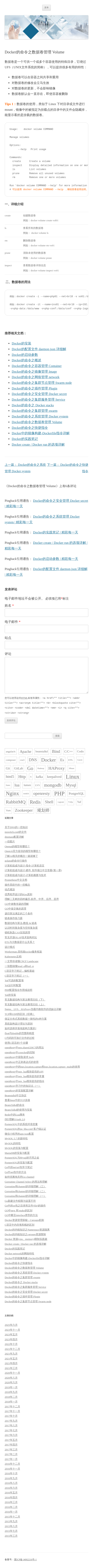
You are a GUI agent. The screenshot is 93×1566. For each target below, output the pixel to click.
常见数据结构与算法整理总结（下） (25, 998)
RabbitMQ (16, 801)
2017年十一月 (12, 1410)
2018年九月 (11, 1391)
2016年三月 (11, 1501)
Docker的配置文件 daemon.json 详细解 (39, 349)
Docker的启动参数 (25, 355)
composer (11, 759)
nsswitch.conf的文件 (16, 831)
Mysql (71, 784)
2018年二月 (11, 1396)
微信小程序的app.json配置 (19, 1133)
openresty (41, 792)
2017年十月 (11, 1415)
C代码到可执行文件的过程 (19, 1037)
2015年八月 (11, 1525)
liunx (8, 784)
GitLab (18, 767)
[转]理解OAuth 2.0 (15, 1118)
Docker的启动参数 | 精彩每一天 (55, 559)
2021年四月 (11, 1362)
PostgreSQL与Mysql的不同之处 (22, 1156)
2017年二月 (11, 1453)
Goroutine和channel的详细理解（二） (25, 1190)
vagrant (61, 801)
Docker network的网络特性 (19, 1252)
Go (30, 767)
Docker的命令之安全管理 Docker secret (39, 394)
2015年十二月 (12, 1515)
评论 (8, 654)
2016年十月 (11, 1472)
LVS (37, 784)
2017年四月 (11, 1443)
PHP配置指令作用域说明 (18, 989)
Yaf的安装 (10, 994)
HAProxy (56, 767)
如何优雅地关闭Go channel (19, 1176)
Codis (80, 750)
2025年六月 (11, 1324)
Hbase (71, 767)
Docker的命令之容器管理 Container (37, 366)
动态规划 (10, 888)
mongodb (52, 784)
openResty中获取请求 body (19, 1056)
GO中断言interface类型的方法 (21, 1214)
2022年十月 (11, 1343)
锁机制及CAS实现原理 (17, 931)
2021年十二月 (12, 1348)
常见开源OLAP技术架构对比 (21, 936)
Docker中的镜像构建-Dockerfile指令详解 (41, 433)
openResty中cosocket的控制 (20, 1051)
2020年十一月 (12, 1372)
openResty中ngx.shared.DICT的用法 (24, 1046)
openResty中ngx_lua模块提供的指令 (24, 1080)
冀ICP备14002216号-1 (25, 1558)
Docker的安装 (21, 343)
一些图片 (10, 840)
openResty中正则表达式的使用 (21, 1061)
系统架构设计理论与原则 (19, 1022)
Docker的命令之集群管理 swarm (34, 411)
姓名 (9, 605)
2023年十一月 (12, 1329)
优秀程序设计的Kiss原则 (18, 893)
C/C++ (68, 750)
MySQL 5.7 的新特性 (16, 1137)
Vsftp (70, 801)
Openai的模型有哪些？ (17, 845)
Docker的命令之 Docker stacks (33, 405)
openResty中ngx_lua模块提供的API (24, 1070)
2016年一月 (11, 1510)
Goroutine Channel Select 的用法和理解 (26, 1180)
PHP (59, 793)
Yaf (79, 801)
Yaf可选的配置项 (14, 979)
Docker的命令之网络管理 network (35, 377)
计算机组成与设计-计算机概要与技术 (25, 874)
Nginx (12, 793)
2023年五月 (11, 1333)
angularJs (10, 750)
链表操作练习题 (13, 917)
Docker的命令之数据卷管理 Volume (37, 422)
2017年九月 (11, 1419)
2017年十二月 (12, 1405)
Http (22, 776)
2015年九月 (11, 1520)
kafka (39, 776)
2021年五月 (11, 1357)
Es (62, 759)
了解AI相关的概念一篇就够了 (21, 855)
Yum (8, 809)
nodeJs (26, 793)
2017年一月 (11, 1458)
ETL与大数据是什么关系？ (20, 941)
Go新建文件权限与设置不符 (20, 1200)
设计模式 (10, 946)
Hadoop (41, 767)
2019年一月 (11, 1386)
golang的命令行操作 (16, 859)
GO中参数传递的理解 (17, 903)
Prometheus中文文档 (16, 879)
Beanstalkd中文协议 (15, 1094)
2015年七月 (11, 1530)
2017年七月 (11, 1429)
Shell (49, 801)
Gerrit (79, 759)
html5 (10, 776)
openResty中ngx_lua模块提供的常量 (24, 1075)
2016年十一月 (12, 1467)
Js (31, 776)
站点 (8, 638)
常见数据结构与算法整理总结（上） (25, 1003)
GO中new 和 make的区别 (18, 1209)
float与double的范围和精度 (19, 1032)
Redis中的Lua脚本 (15, 1113)
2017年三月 (11, 1448)
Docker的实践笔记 (25, 439)
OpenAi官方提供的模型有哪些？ (23, 850)
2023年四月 (11, 1338)
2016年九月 (11, 1477)
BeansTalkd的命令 (14, 1104)
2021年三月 (11, 1367)
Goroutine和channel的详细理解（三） (25, 1185)
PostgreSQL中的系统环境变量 (21, 1123)
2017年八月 (11, 1424)
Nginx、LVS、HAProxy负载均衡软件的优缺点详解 (33, 1008)
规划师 (43, 809)
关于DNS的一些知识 (16, 826)
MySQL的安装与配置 (16, 1147)
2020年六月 (11, 1381)
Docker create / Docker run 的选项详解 (38, 444)
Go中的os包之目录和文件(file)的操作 (25, 1204)
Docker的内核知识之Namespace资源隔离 (27, 1228)
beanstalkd (42, 750)
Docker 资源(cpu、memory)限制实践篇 (26, 1238)
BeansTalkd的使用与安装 (18, 1108)
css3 (22, 759)
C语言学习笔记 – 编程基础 (19, 970)
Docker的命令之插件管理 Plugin (34, 388)
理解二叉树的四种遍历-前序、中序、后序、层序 (32, 898)
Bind (56, 750)
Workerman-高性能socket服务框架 (23, 950)
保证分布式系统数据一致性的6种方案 (26, 1017)
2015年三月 (11, 1535)
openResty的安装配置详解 (19, 1089)
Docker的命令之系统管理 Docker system (40, 416)
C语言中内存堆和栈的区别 (19, 1223)
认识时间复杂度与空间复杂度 (21, 927)
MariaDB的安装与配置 (17, 1152)
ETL (70, 759)
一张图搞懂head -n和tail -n (19, 965)
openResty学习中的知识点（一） (23, 1085)
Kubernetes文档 (13, 955)
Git (8, 767)
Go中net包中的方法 (15, 1171)
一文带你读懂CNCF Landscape (21, 960)
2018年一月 (11, 1400)
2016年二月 (11, 1506)
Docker (48, 759)
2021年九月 (11, 1352)
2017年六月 (11, 1434)
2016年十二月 (12, 1463)
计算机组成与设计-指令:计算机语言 (24, 864)
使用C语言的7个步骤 (16, 1042)
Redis (35, 801)
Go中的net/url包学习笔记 (18, 1166)
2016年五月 (11, 1491)
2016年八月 (11, 1482)
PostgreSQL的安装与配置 (19, 1161)
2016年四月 (11, 1496)
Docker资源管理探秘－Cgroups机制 (24, 1219)
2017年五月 (11, 1439)
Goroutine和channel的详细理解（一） (25, 1195)
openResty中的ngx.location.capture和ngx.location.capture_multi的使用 (42, 1065)
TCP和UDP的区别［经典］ (20, 1013)
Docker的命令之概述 (26, 360)
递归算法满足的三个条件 (19, 912)
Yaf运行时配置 (13, 984)
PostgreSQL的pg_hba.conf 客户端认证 (25, 1128)
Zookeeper (24, 809)
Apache (25, 751)
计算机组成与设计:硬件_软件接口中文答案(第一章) (33, 869)
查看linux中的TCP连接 (17, 1099)
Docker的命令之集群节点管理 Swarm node (42, 383)
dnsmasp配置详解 (14, 836)
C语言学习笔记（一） (17, 974)
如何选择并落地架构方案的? (20, 1027)
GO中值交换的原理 (15, 907)
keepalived (54, 776)
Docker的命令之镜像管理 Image (34, 371)
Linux (73, 776)
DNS (33, 759)
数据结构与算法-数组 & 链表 (21, 922)
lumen (27, 784)
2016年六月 (11, 1487)
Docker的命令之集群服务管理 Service (38, 399)
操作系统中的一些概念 (17, 883)
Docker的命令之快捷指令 (30, 428)
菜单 (46, 7)
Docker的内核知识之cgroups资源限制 (25, 1233)
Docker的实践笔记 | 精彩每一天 (55, 532)
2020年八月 (11, 1376)
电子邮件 (13, 622)
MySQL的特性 (13, 1142)
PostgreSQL (76, 792)
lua (17, 784)
